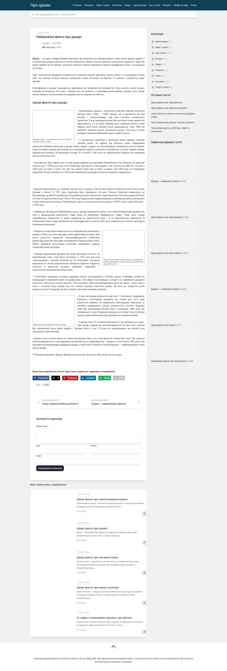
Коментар (42, 426)
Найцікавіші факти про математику (168, 361)
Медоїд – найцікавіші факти (165, 181)
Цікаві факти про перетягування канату (102, 499)
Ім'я (38, 445)
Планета (89, 5)
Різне (194, 5)
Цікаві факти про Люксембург (166, 253)
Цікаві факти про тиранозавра (166, 217)
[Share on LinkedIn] (88, 378)
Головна (77, 5)
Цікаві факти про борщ (162, 325)
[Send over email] (104, 378)
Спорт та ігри (181, 5)
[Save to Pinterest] (70, 378)
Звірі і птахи (102, 5)
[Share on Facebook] (41, 378)
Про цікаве (40, 5)
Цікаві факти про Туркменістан (166, 102)
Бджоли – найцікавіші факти (165, 289)
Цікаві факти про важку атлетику (98, 587)
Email (93, 445)
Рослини (117, 5)
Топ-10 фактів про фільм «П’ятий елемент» (173, 122)
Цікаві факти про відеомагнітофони (169, 108)
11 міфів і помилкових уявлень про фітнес (104, 617)
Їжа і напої (154, 5)
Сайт (38, 456)
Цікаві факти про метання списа (97, 557)
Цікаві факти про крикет (92, 528)
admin (47, 43)
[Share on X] (55, 378)
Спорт (46, 385)
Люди (128, 5)
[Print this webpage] (119, 378)
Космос (167, 5)
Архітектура (139, 5)
